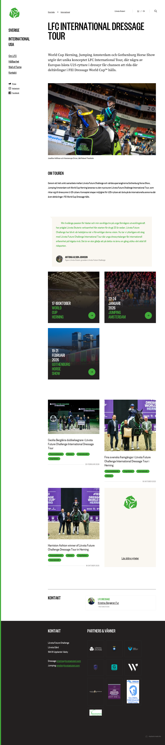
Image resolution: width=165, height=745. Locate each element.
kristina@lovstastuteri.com (69, 661)
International (19, 39)
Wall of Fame (15, 67)
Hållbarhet (14, 61)
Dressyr (70, 454)
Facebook (14, 93)
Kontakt (13, 72)
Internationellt (83, 454)
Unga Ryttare (54, 458)
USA (11, 44)
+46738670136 (103, 606)
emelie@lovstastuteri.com (68, 665)
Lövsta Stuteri (120, 11)
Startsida (51, 12)
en (144, 11)
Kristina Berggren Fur (108, 603)
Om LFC (13, 56)
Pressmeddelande (56, 454)
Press (12, 83)
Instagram (14, 88)
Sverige (14, 30)
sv (138, 11)
